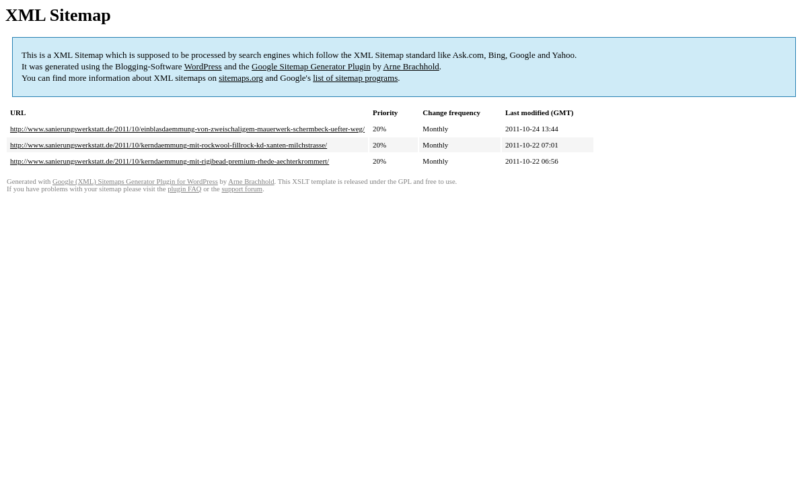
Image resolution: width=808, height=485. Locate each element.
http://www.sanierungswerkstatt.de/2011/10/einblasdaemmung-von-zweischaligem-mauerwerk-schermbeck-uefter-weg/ (187, 129)
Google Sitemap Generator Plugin (311, 66)
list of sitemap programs (355, 78)
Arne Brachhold (411, 66)
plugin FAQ (184, 189)
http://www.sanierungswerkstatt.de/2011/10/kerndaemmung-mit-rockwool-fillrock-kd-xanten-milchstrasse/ (168, 145)
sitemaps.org (241, 78)
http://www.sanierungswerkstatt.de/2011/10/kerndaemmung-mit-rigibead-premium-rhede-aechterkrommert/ (169, 161)
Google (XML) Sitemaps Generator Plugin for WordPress (135, 181)
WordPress (203, 66)
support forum (241, 189)
